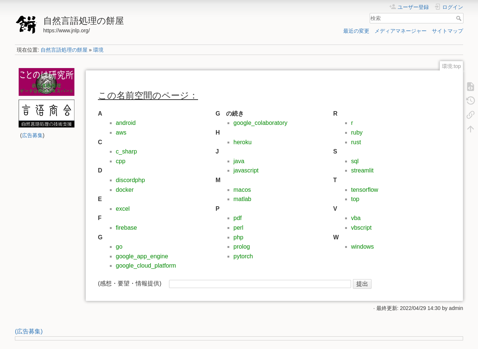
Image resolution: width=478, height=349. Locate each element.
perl (238, 227)
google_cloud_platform (146, 265)
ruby (357, 132)
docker (125, 190)
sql (354, 161)
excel (123, 209)
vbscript (361, 227)
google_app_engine (142, 256)
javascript (246, 170)
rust (356, 142)
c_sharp (126, 151)
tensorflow (364, 190)
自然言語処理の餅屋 (64, 50)
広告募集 (32, 135)
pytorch (243, 256)
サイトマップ (447, 31)
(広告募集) (29, 331)
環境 (98, 50)
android (126, 123)
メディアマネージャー (401, 31)
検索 (459, 18)
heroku (242, 142)
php (238, 237)
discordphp (130, 180)
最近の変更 (356, 31)
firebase (126, 227)
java (238, 161)
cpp (120, 161)
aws (121, 132)
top (355, 199)
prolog (241, 246)
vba (356, 218)
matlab (242, 199)
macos (242, 190)
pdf (237, 218)
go (119, 246)
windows (362, 246)
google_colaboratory (260, 123)
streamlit (362, 170)
